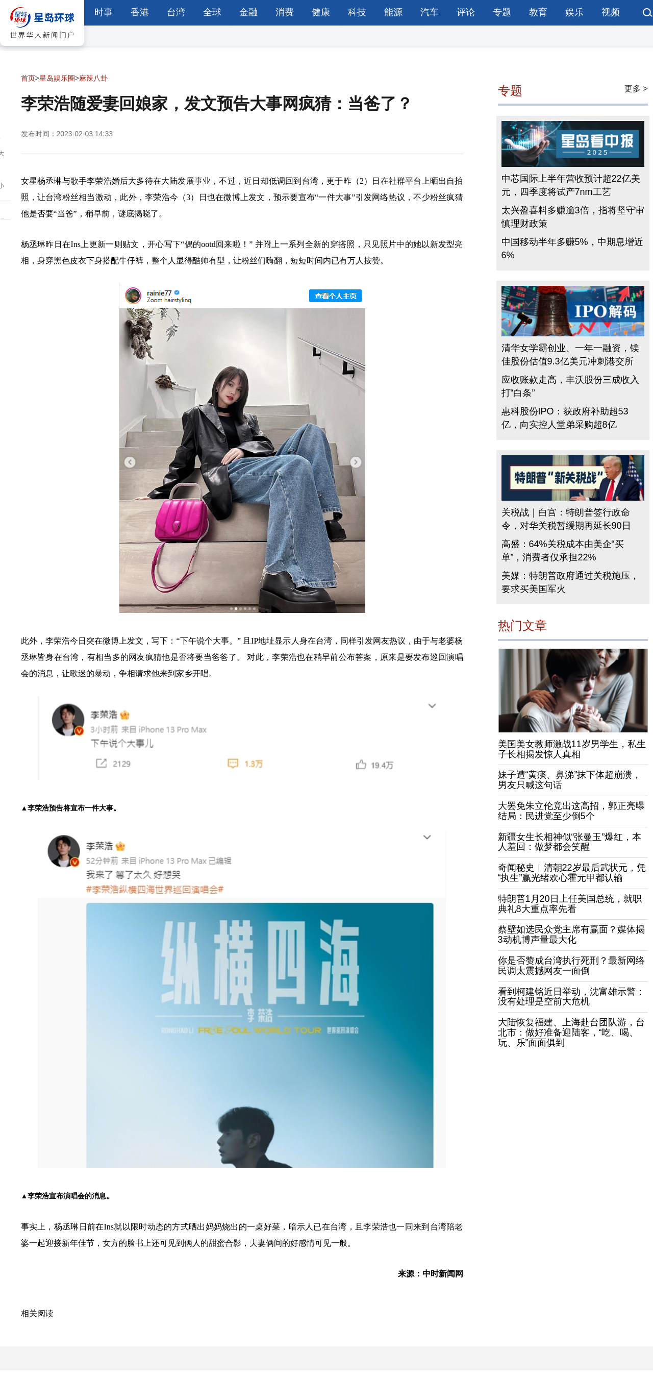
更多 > (636, 88)
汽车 (429, 12)
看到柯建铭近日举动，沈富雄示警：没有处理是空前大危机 (571, 997)
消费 (284, 12)
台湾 (176, 12)
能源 (393, 12)
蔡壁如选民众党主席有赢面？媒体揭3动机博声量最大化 (571, 934)
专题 (502, 12)
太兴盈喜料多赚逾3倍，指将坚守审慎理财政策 (572, 217)
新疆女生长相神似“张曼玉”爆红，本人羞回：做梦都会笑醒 (570, 842)
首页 (28, 78)
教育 (538, 12)
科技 (357, 12)
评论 (466, 12)
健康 (321, 12)
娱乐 (574, 12)
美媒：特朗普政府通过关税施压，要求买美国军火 (570, 582)
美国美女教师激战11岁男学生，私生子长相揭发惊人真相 (572, 749)
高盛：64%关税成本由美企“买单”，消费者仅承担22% (562, 550)
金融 (248, 12)
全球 (212, 12)
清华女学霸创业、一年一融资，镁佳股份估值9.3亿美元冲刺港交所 (570, 354)
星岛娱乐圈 (57, 78)
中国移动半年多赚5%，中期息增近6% (572, 248)
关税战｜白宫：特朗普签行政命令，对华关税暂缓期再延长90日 (566, 519)
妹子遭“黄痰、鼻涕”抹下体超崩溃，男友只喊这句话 (570, 780)
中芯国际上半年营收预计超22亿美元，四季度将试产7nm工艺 (570, 185)
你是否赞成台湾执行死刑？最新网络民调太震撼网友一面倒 (571, 965)
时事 (103, 12)
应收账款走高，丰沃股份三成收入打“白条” (570, 386)
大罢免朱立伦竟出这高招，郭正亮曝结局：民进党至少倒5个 (571, 811)
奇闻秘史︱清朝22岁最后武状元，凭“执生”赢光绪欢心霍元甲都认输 (572, 873)
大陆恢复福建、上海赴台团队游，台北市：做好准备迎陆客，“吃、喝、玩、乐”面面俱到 (571, 1032)
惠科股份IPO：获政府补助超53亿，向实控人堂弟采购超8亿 (565, 418)
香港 (140, 12)
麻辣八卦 (93, 78)
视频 (610, 12)
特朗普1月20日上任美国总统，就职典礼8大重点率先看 (570, 904)
